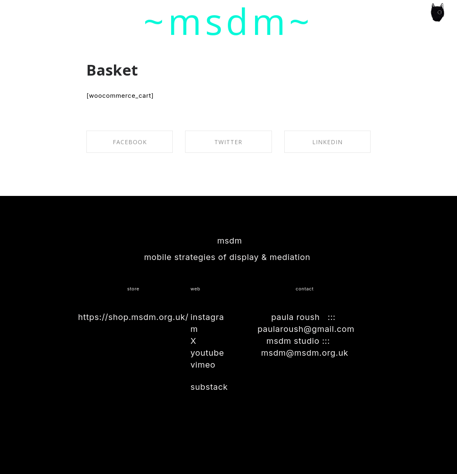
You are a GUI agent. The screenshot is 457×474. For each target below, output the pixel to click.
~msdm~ (228, 21)
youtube (207, 353)
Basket (112, 70)
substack (209, 387)
